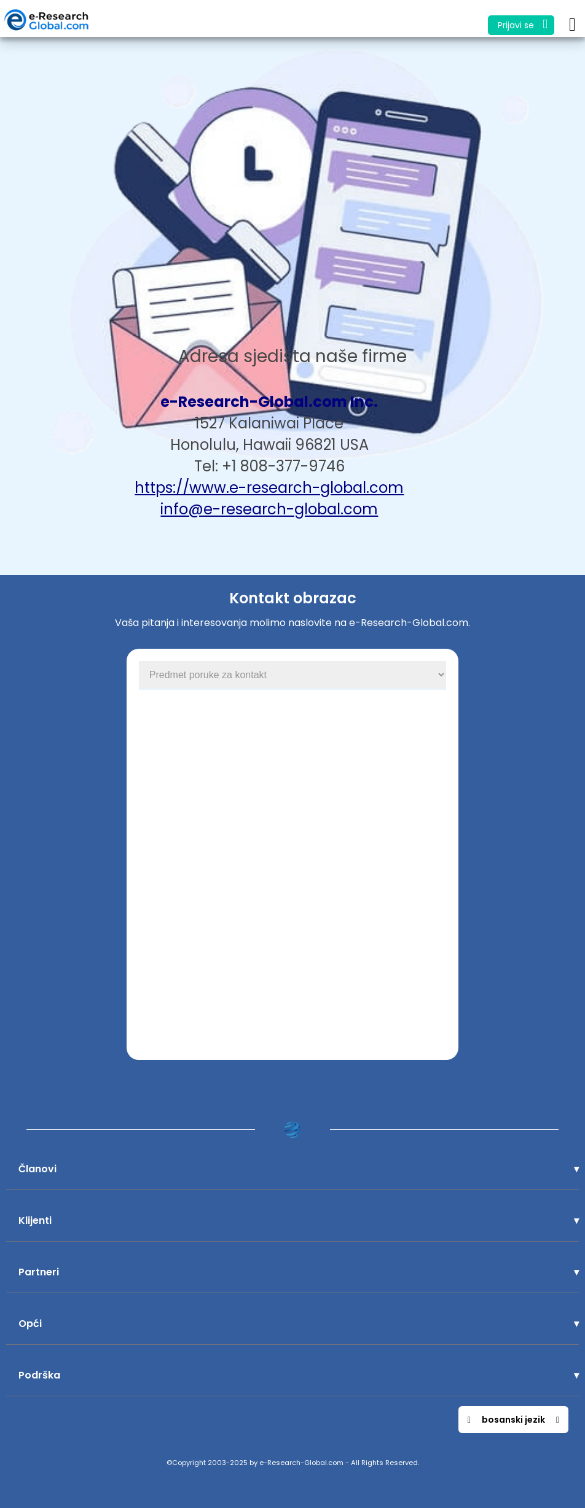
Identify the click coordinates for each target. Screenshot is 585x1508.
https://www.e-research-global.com (269, 488)
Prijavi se (523, 24)
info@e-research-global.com (269, 509)
